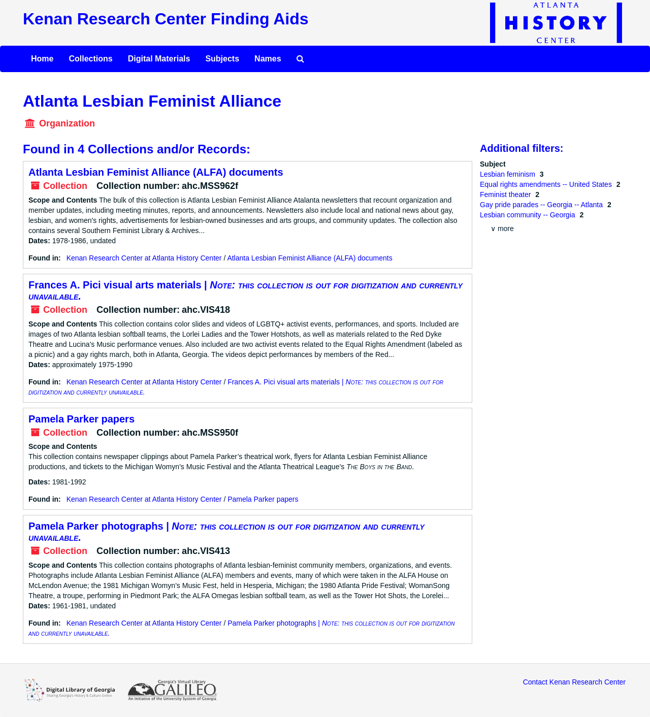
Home (42, 58)
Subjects (222, 58)
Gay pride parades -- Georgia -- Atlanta (542, 205)
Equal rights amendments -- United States (547, 184)
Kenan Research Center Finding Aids (165, 19)
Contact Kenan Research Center (574, 682)
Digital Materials (159, 58)
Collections (90, 58)
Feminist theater (506, 194)
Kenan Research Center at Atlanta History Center (144, 258)
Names (267, 58)
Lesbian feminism (508, 174)
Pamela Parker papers (81, 419)
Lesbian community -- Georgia (528, 215)
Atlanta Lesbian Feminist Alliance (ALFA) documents (155, 172)
